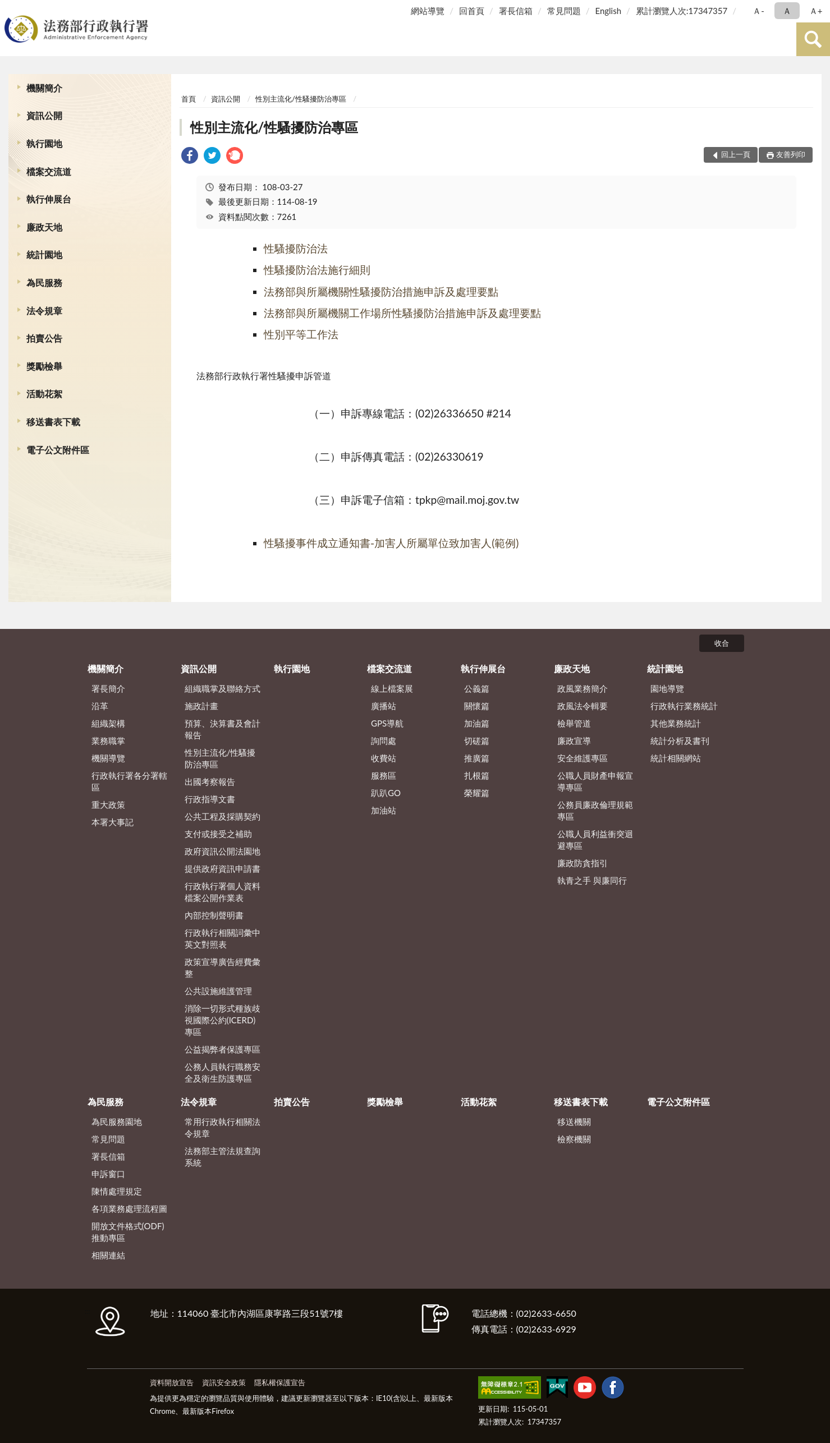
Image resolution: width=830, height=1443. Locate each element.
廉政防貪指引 (582, 863)
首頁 (188, 98)
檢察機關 (574, 1139)
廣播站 (383, 706)
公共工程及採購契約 (222, 816)
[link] (189, 157)
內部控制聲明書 (214, 915)
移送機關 (574, 1121)
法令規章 (44, 310)
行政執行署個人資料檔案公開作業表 (222, 892)
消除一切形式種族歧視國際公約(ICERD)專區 (222, 1020)
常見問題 (564, 11)
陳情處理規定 (116, 1191)
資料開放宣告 (172, 1382)
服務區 (383, 775)
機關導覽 (108, 758)
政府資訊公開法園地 (222, 851)
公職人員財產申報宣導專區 (595, 781)
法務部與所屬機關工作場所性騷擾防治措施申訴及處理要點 (402, 312)
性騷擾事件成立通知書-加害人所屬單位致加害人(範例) (391, 542)
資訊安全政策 (224, 1382)
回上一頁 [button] (735, 154)
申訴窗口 (108, 1174)
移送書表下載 (53, 421)
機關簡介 (44, 87)
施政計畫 (201, 706)
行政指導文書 (210, 799)
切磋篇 (476, 741)
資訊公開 (44, 115)
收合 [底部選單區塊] (721, 642)
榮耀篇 (476, 793)
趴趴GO (386, 793)
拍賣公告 (44, 338)
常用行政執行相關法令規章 (222, 1127)
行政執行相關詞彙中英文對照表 (222, 938)
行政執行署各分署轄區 (129, 781)
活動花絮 (44, 393)
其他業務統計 (675, 723)
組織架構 (108, 723)
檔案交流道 (48, 171)
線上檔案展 (392, 688)
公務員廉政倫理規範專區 (595, 810)
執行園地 (44, 143)
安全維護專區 (582, 758)
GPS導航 (387, 723)
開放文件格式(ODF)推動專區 (127, 1232)
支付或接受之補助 (218, 834)
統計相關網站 (675, 758)
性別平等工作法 (301, 334)
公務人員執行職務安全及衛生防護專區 (222, 1072)
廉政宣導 (574, 741)
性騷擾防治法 (296, 248)
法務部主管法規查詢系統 (222, 1157)
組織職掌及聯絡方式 (222, 688)
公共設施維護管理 (218, 991)
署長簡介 (108, 688)
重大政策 (108, 804)
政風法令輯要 (582, 706)
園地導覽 (667, 688)
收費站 (383, 758)
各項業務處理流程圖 (129, 1208)
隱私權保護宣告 (279, 1382)
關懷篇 (476, 706)
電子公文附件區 (57, 449)
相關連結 (108, 1255)
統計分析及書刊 (679, 741)
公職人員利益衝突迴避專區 (595, 840)
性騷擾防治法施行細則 (317, 269)
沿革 (99, 706)
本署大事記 (112, 822)
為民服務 (44, 282)
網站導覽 (427, 11)
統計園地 (44, 254)
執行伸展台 (48, 199)
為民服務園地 (116, 1121)
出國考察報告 (210, 781)
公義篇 (476, 688)
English (608, 11)
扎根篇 (476, 775)
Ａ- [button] (758, 11)
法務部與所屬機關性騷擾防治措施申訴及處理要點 (381, 291)
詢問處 (383, 741)
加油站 (383, 810)
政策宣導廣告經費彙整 (222, 967)
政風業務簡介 (582, 688)
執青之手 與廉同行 (592, 880)
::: (10, 9)
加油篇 (476, 723)
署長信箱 (516, 11)
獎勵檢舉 (44, 366)
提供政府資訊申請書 (222, 868)
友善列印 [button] (790, 154)
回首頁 (471, 11)
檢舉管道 (574, 723)
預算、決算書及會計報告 (222, 729)
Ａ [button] (787, 11)
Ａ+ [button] (816, 11)
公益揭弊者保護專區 (222, 1049)
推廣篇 (476, 758)
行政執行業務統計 (684, 706)
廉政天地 (44, 227)
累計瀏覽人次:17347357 (681, 11)
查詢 (813, 39)
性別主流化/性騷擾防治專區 (300, 98)
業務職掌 (108, 741)
